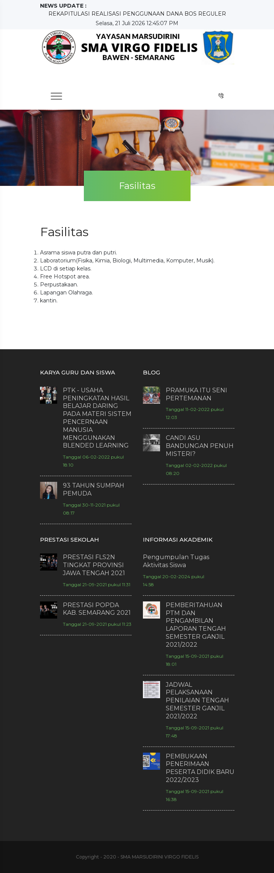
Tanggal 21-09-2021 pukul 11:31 (96, 584)
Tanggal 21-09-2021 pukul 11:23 (97, 624)
